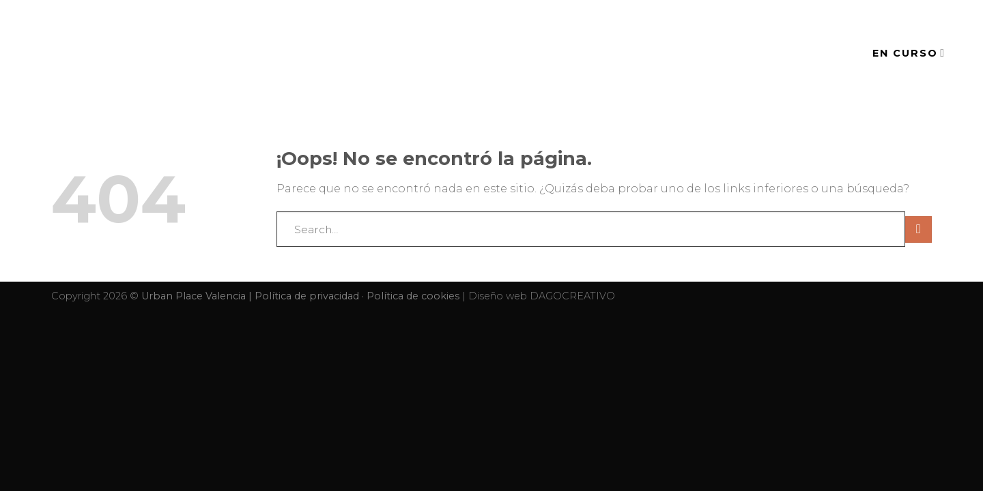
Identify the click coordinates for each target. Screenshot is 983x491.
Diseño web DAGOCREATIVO (541, 296)
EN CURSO (908, 52)
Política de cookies (413, 296)
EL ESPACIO (538, 53)
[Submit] (918, 229)
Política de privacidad (307, 296)
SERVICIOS (715, 53)
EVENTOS (628, 53)
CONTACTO (805, 53)
